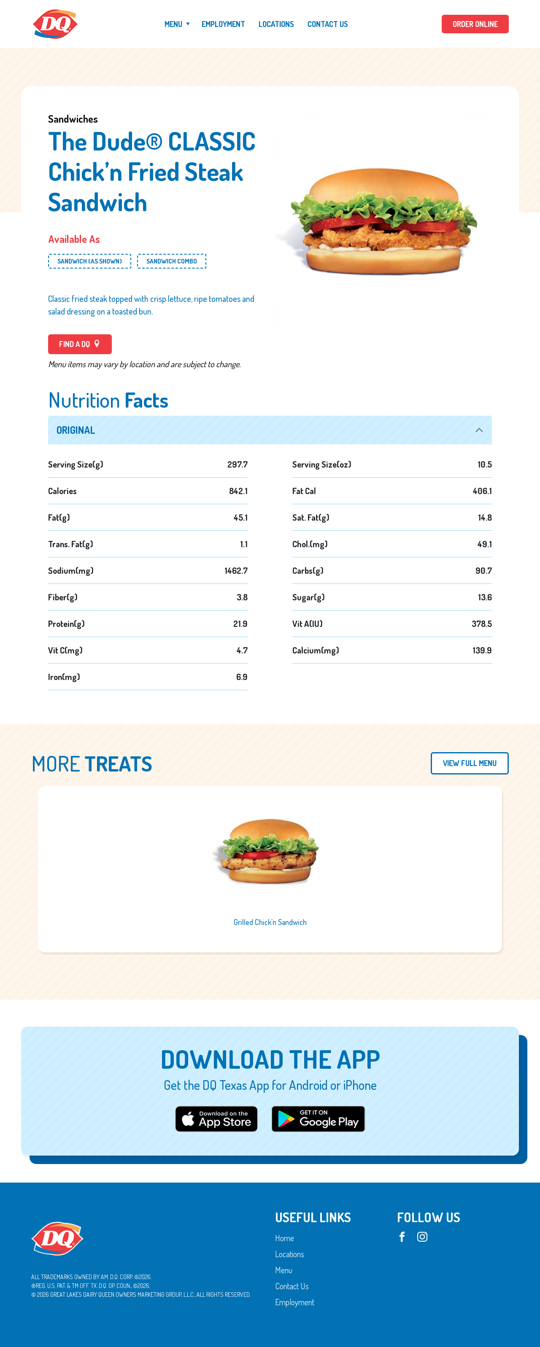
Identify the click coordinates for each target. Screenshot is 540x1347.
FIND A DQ (80, 344)
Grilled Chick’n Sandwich (270, 922)
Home (284, 1237)
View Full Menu (470, 763)
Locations (276, 24)
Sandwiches (73, 118)
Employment (223, 24)
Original (76, 429)
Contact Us (328, 24)
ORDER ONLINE (475, 24)
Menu (173, 24)
